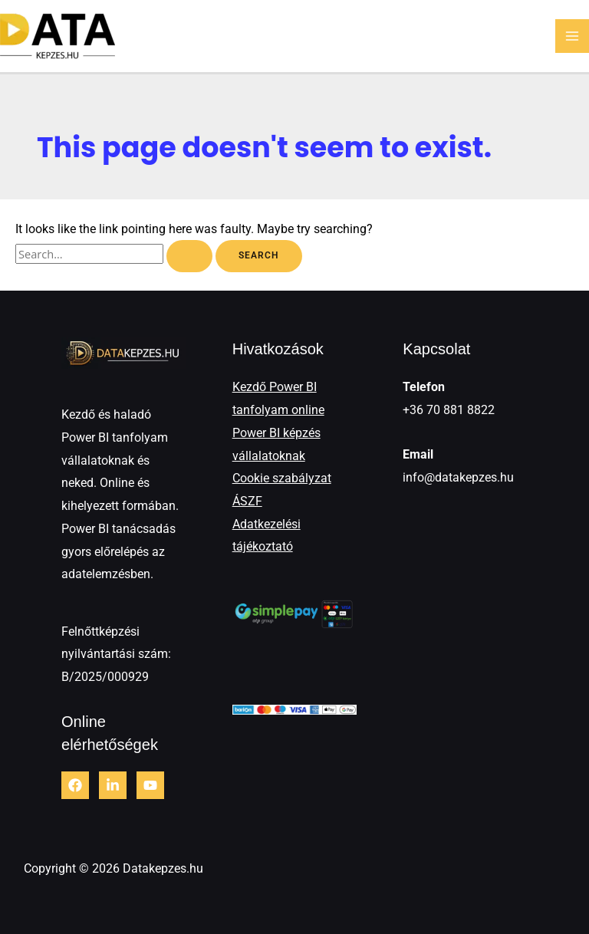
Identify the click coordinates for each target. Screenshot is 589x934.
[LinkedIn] (113, 785)
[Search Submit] (189, 256)
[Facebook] (75, 785)
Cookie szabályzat (281, 478)
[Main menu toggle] (572, 36)
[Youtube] (150, 785)
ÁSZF (247, 501)
